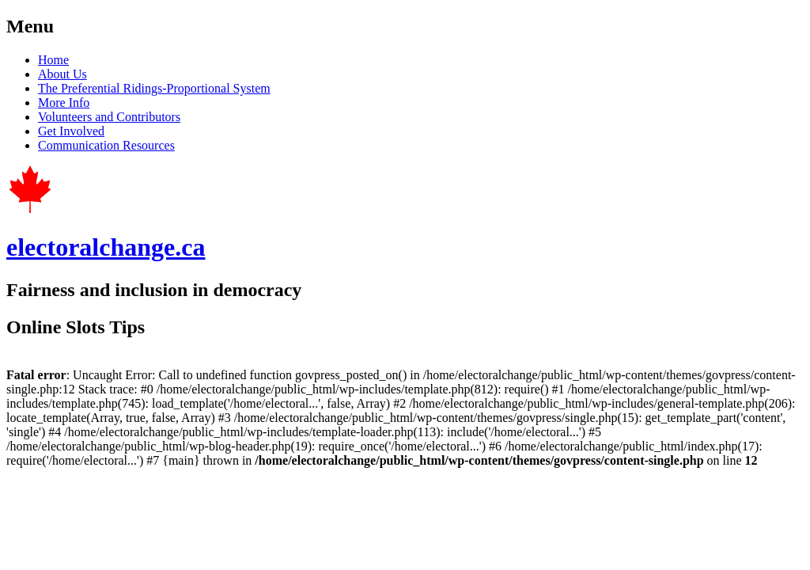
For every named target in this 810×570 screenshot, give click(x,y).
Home (53, 59)
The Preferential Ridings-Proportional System (154, 88)
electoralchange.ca (105, 247)
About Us (62, 74)
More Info (63, 102)
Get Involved (71, 131)
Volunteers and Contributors (109, 117)
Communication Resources (106, 145)
